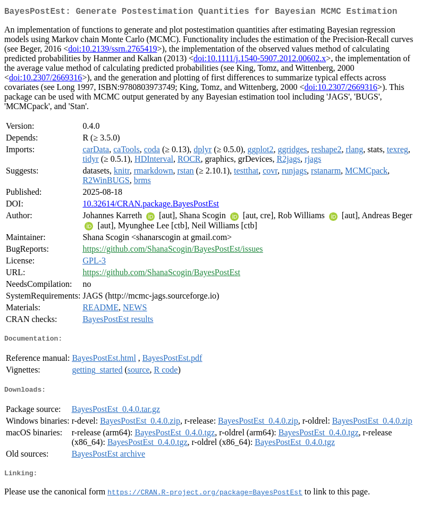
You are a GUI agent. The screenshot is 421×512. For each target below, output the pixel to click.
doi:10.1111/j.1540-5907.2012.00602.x (259, 60)
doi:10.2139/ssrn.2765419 (112, 50)
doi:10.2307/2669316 (45, 79)
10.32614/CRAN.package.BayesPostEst (150, 205)
